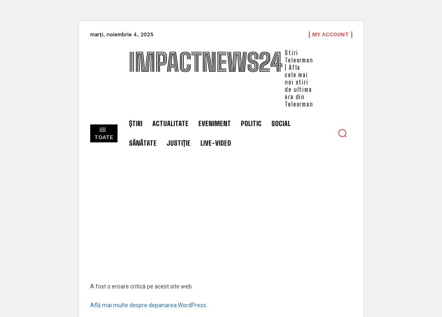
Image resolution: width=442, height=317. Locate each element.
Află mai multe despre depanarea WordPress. (148, 305)
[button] (342, 133)
